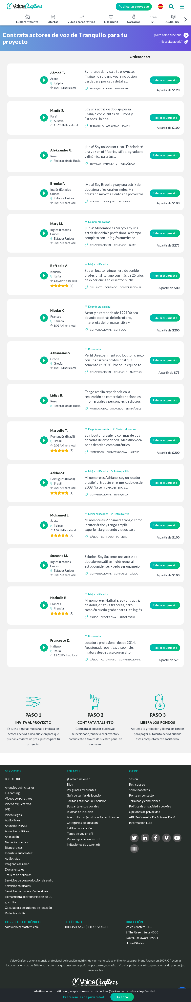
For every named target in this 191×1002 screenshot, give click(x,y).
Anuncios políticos (17, 831)
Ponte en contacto (141, 795)
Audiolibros (173, 18)
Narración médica (16, 842)
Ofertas (53, 18)
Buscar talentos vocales (83, 806)
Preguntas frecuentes (81, 790)
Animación (12, 836)
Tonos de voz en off (80, 833)
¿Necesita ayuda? (174, 42)
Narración (134, 18)
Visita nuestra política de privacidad (132, 991)
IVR (153, 18)
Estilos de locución (79, 828)
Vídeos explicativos (18, 804)
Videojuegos (13, 815)
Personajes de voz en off (83, 839)
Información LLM (140, 822)
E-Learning (12, 793)
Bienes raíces (14, 847)
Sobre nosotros (139, 790)
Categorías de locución (82, 822)
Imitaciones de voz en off (83, 844)
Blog (70, 784)
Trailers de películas (18, 875)
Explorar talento (27, 18)
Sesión (133, 779)
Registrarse (137, 784)
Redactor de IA (15, 913)
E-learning (111, 18)
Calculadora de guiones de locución (28, 907)
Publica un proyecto (134, 6)
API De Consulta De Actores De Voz (153, 817)
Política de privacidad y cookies (150, 806)
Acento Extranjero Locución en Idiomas (93, 817)
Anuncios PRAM (16, 825)
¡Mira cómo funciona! (171, 35)
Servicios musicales (18, 886)
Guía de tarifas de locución (84, 795)
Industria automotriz (19, 853)
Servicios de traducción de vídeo (26, 891)
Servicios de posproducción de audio (29, 880)
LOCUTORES (13, 779)
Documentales (14, 869)
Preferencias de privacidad (83, 997)
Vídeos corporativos (81, 18)
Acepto (122, 997)
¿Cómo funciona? (78, 779)
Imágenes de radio (17, 864)
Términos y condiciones (144, 801)
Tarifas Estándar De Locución (86, 801)
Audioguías (12, 858)
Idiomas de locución (80, 812)
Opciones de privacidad (144, 812)
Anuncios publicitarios (20, 787)
